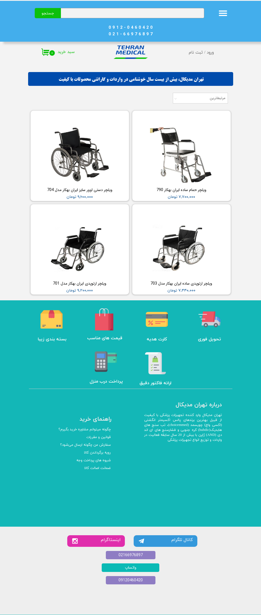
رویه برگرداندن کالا (97, 452)
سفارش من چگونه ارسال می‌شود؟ (85, 444)
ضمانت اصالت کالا (97, 468)
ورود (210, 52)
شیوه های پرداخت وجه (93, 460)
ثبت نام (196, 52)
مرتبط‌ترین (217, 98)
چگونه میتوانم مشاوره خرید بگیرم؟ (84, 429)
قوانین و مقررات (98, 437)
